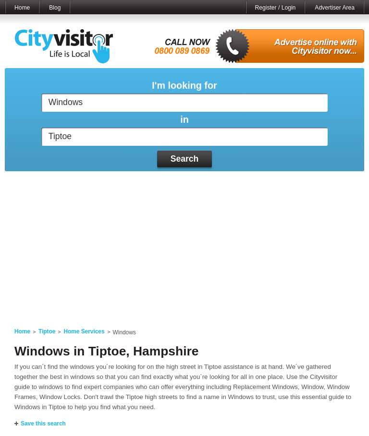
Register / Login (275, 7)
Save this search (43, 423)
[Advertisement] (184, 244)
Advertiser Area (335, 7)
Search (185, 159)
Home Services (83, 331)
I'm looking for (184, 86)
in (184, 120)
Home (22, 7)
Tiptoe (46, 331)
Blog (55, 7)
